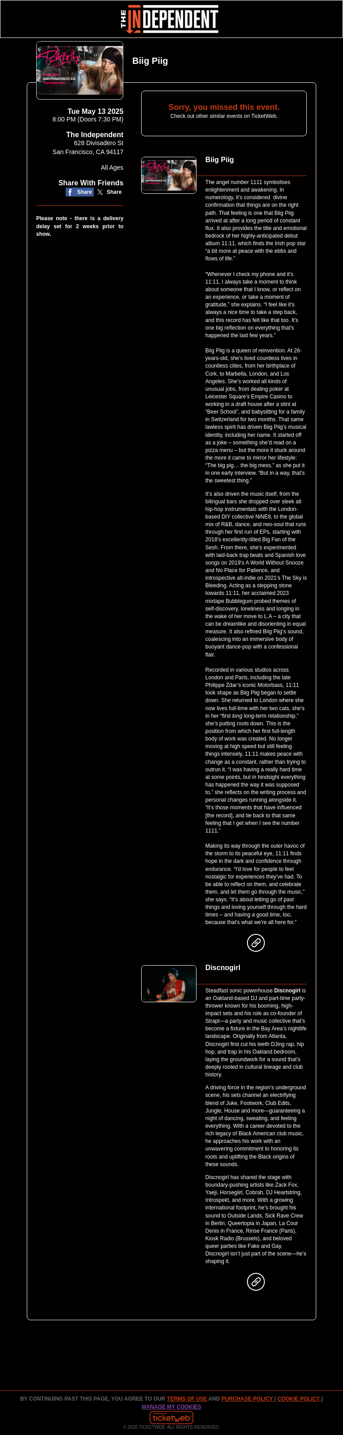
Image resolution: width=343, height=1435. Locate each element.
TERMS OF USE (188, 1399)
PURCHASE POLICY (248, 1399)
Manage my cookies (171, 1407)
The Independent (94, 134)
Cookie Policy (299, 1399)
